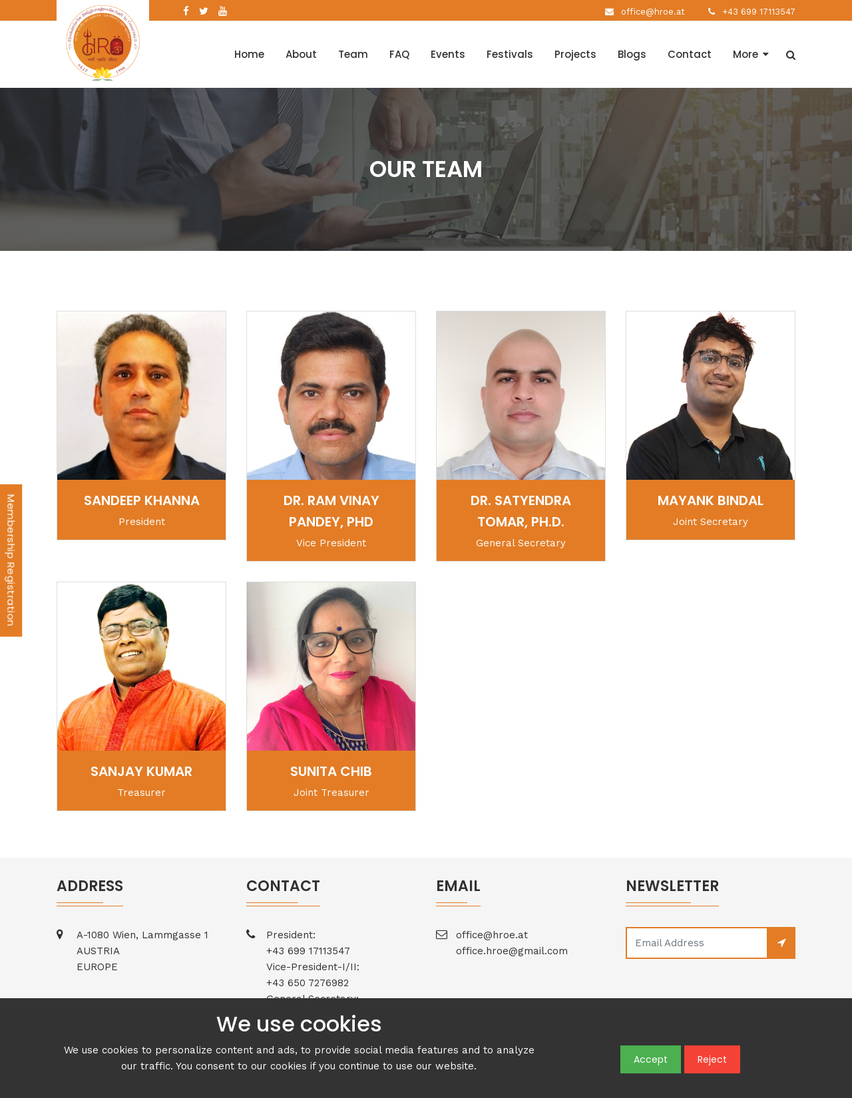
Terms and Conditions (171, 1077)
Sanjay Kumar (141, 771)
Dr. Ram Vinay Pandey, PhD (331, 511)
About (301, 54)
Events (448, 54)
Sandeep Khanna (142, 500)
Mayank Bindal (710, 500)
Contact (690, 54)
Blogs (632, 54)
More (745, 54)
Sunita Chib (331, 771)
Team (353, 54)
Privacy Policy (257, 1077)
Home (249, 54)
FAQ (399, 54)
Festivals (510, 54)
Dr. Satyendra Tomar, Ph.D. (521, 511)
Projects (575, 54)
